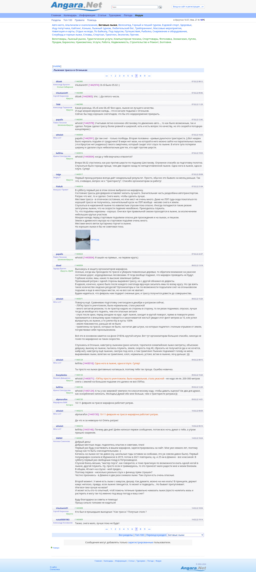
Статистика (55, 569)
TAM (58, 104)
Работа (106, 42)
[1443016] (88, 363)
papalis (59, 119)
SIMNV (59, 438)
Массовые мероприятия (167, 28)
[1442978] (88, 123)
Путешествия (132, 31)
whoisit (59, 134)
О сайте (53, 567)
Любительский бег (123, 28)
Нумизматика (83, 42)
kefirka (59, 153)
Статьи (102, 15)
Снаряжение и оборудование (170, 31)
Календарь (70, 15)
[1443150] (93, 414)
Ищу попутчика (61, 28)
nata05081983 (62, 519)
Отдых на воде (84, 31)
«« (106, 75)
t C (201, 19)
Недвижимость (119, 42)
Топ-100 (68, 20)
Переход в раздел (156, 535)
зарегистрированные (140, 542)
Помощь (91, 20)
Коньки (86, 28)
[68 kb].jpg (95, 239)
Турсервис (115, 15)
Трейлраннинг (143, 28)
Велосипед (124, 24)
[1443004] (88, 156)
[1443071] (88, 378)
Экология (123, 34)
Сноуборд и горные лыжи (67, 34)
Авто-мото (58, 24)
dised (58, 265)
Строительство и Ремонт (144, 42)
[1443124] (88, 390)
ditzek (59, 81)
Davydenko (61, 375)
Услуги (96, 42)
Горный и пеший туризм (146, 24)
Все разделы (126, 535)
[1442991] (88, 138)
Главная (56, 15)
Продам (56, 42)
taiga (58, 174)
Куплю (192, 38)
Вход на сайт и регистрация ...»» (188, 6)
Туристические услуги (99, 38)
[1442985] (87, 96)
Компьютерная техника (127, 38)
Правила (79, 20)
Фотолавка (165, 38)
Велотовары (59, 38)
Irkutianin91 (62, 93)
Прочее (134, 34)
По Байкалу (100, 31)
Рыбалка (146, 31)
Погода (128, 15)
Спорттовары (150, 38)
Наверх (56, 547)
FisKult (59, 186)
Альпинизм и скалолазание (81, 24)
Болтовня (165, 42)
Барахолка (68, 42)
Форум (139, 15)
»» (149, 75)
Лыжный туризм (101, 28)
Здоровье (186, 24)
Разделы (56, 20)
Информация (87, 15)
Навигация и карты (63, 31)
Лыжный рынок (77, 38)
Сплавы (87, 34)
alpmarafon (61, 399)
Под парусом (116, 31)
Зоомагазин (180, 38)
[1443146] (88, 429)
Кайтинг (76, 28)
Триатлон (111, 34)
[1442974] (93, 85)
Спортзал (98, 34)
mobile (57, 66)
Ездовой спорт (170, 24)
